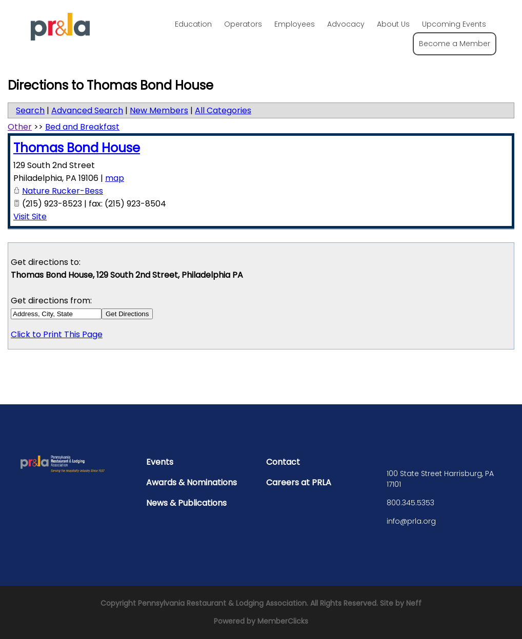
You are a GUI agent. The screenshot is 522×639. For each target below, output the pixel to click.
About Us (393, 24)
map (114, 178)
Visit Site (30, 216)
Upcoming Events (454, 24)
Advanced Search (87, 110)
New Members (159, 110)
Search (30, 110)
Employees (294, 24)
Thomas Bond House (76, 147)
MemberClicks (282, 621)
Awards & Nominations (191, 482)
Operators (243, 24)
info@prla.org (411, 521)
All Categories (223, 110)
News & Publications (186, 503)
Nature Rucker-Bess (62, 191)
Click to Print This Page (57, 334)
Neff (413, 603)
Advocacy (346, 24)
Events (159, 462)
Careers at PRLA (298, 482)
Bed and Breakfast (82, 127)
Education (193, 24)
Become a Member (454, 43)
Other (20, 127)
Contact (283, 462)
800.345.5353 (410, 503)
